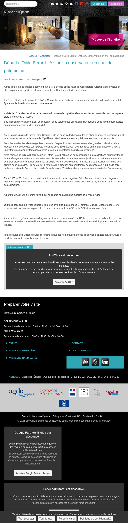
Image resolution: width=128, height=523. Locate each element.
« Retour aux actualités (19, 247)
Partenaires (116, 3)
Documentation (82, 350)
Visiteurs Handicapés (23, 358)
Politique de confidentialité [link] (95, 518)
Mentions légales (41, 416)
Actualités (45, 56)
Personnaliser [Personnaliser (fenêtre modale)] (66, 518)
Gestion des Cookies (93, 416)
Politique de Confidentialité (66, 416)
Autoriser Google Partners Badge (33, 473)
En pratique (98, 3)
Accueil (33, 56)
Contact (77, 343)
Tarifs (13, 343)
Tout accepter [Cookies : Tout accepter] (26, 518)
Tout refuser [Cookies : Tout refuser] (46, 518)
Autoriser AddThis (64, 282)
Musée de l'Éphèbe (17, 12)
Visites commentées (22, 350)
